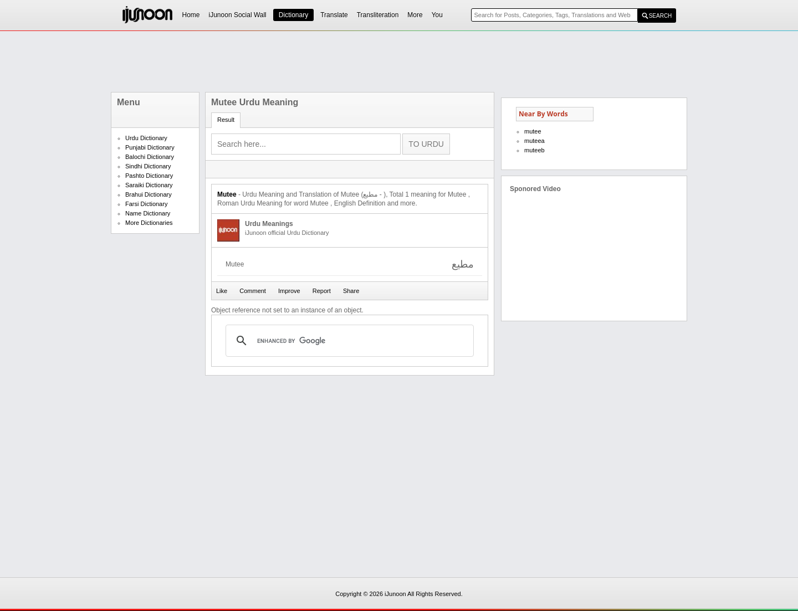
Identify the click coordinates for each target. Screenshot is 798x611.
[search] (348, 340)
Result (225, 119)
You (437, 15)
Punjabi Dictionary (150, 147)
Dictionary (293, 15)
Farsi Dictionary (146, 204)
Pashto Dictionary (149, 175)
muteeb (534, 150)
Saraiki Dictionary (149, 185)
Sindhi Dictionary (148, 166)
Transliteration (378, 15)
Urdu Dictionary (146, 138)
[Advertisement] (399, 61)
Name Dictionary (147, 213)
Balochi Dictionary (149, 156)
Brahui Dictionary (148, 194)
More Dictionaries (149, 222)
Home (191, 15)
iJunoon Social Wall (238, 15)
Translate (334, 15)
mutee (532, 131)
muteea (534, 140)
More (414, 15)
